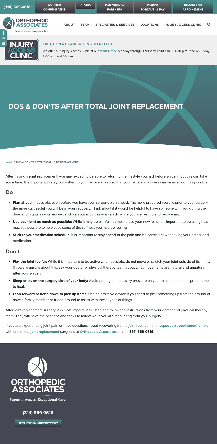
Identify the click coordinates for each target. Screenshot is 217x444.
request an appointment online (184, 325)
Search (209, 24)
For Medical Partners (114, 7)
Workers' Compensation (54, 7)
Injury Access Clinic (183, 24)
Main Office (108, 51)
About (69, 24)
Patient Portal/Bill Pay (152, 7)
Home (9, 162)
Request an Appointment (193, 7)
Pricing (85, 5)
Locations (150, 24)
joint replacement (45, 331)
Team (85, 24)
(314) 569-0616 (17, 7)
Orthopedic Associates (99, 331)
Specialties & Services (115, 24)
